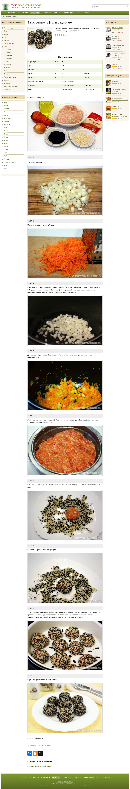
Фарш (7, 68)
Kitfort (6, 112)
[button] (15, 13)
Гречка (6, 40)
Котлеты (7, 74)
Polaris (6, 131)
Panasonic (7, 124)
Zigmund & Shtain (10, 162)
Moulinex (7, 118)
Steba (6, 146)
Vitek (5, 156)
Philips (6, 128)
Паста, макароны (10, 44)
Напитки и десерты (11, 86)
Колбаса (8, 65)
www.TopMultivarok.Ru (65, 782)
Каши (6, 34)
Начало (23, 777)
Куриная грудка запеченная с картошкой (119, 115)
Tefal (5, 153)
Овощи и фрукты (10, 28)
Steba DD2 (115, 64)
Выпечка (7, 83)
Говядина (8, 52)
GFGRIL (6, 165)
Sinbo (6, 140)
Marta (6, 115)
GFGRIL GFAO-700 (117, 28)
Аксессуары (46, 13)
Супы (6, 31)
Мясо (15, 16)
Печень (8, 61)
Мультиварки (8, 13)
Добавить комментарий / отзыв (39, 766)
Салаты (6, 80)
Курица (8, 49)
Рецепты (34, 13)
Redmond (7, 134)
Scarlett (6, 137)
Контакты (86, 13)
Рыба (6, 71)
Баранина (8, 58)
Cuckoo (6, 109)
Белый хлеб (115, 106)
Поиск (77, 13)
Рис (5, 37)
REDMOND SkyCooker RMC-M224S (118, 54)
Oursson (6, 121)
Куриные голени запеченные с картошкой (120, 99)
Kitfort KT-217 (116, 36)
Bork (5, 102)
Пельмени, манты (10, 77)
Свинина (8, 55)
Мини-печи (22, 13)
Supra (6, 150)
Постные (7, 90)
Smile (6, 143)
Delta (5, 169)
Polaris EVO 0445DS (118, 45)
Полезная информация (63, 13)
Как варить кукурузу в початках (119, 90)
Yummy (6, 159)
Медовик (115, 81)
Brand (6, 106)
